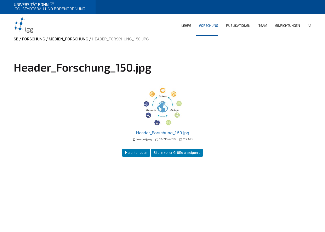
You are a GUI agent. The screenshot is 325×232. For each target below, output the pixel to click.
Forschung (208, 25)
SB (16, 39)
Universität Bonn (34, 4)
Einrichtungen (287, 25)
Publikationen (238, 25)
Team (262, 25)
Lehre (186, 25)
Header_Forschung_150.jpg (162, 132)
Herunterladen (136, 153)
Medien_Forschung (68, 39)
